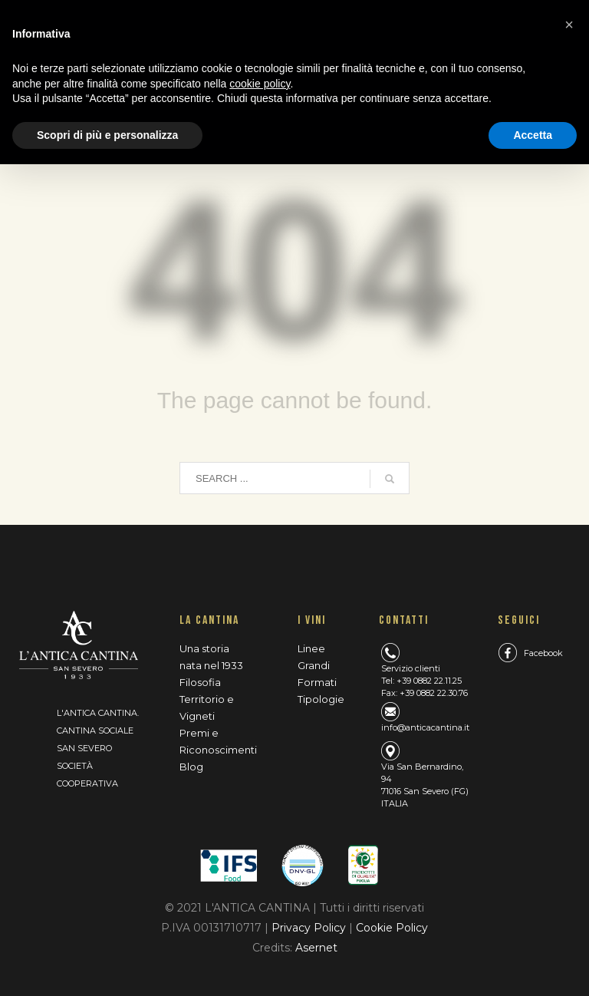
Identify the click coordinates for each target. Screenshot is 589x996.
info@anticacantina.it (425, 727)
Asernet (316, 948)
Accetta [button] (532, 135)
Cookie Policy (392, 928)
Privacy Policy (310, 928)
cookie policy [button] (259, 84)
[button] (569, 24)
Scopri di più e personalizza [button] (107, 135)
